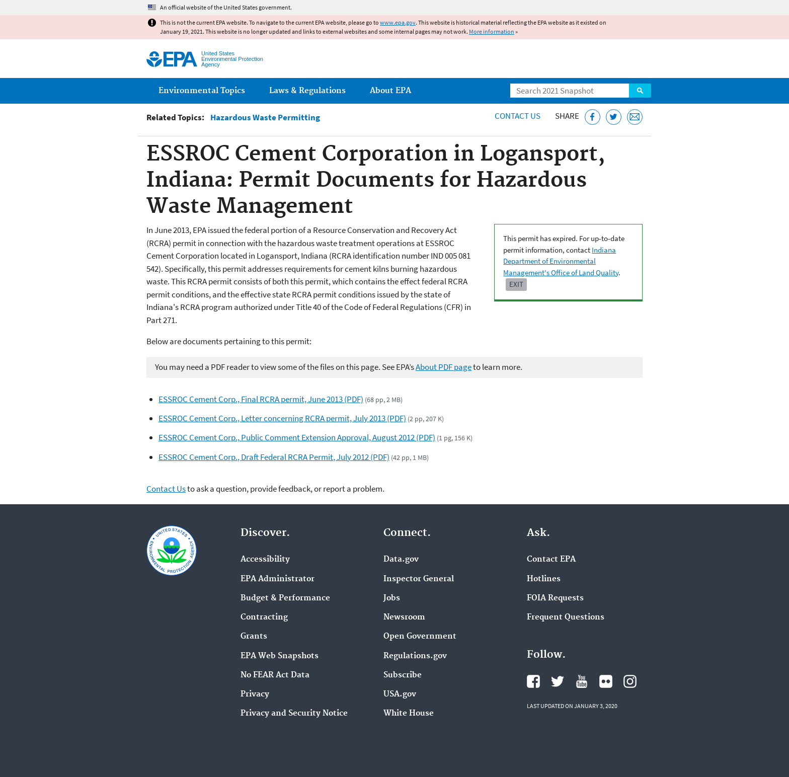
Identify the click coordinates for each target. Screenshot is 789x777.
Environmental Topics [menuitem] (202, 91)
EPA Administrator (277, 579)
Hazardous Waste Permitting (265, 117)
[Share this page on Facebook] (592, 117)
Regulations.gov (415, 656)
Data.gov (401, 559)
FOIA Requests (555, 598)
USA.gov (399, 694)
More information (491, 31)
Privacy (255, 694)
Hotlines (544, 579)
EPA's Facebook (533, 681)
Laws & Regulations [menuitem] (307, 91)
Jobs (391, 598)
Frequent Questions (565, 617)
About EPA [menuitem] (390, 91)
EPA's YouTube (581, 681)
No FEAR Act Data (275, 675)
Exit (516, 284)
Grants (254, 636)
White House (408, 713)
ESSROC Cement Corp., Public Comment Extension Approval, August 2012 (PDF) (297, 437)
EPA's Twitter (557, 681)
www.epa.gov (398, 22)
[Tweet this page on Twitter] (613, 117)
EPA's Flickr (605, 681)
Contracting (264, 617)
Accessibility (265, 559)
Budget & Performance (285, 598)
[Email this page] (635, 117)
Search (640, 91)
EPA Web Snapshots (280, 656)
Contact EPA (551, 559)
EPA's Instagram (630, 681)
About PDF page (443, 366)
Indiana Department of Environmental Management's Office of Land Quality (560, 261)
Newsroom (404, 617)
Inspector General (418, 579)
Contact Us (517, 115)
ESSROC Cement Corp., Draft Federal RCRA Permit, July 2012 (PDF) (274, 456)
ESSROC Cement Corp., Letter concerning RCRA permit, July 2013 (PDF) (282, 418)
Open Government (419, 636)
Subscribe (402, 675)
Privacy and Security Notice (294, 713)
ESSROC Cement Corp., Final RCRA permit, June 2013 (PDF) (261, 399)
